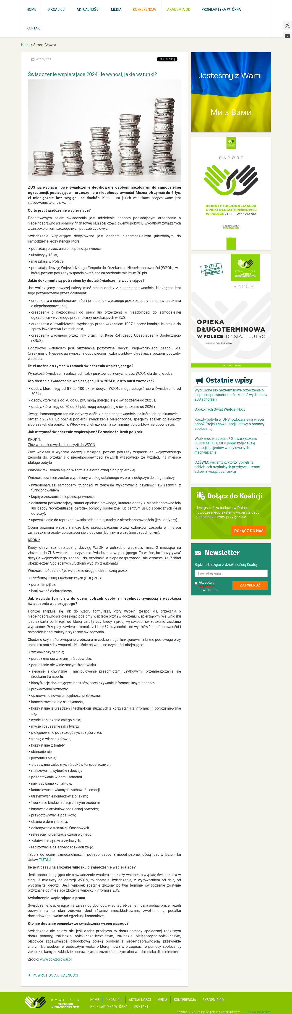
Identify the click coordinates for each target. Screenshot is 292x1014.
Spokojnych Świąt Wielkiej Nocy (220, 409)
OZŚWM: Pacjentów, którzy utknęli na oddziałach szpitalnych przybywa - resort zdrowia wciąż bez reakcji (227, 467)
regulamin (206, 586)
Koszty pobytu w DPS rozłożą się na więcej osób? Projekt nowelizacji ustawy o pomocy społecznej (230, 424)
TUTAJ (45, 860)
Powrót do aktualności (55, 975)
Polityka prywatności (258, 1012)
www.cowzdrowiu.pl (56, 959)
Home (26, 45)
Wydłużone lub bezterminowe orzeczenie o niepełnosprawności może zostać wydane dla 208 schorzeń (231, 394)
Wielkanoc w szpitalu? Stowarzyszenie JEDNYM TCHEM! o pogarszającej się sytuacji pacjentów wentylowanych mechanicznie (226, 445)
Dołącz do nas (248, 531)
